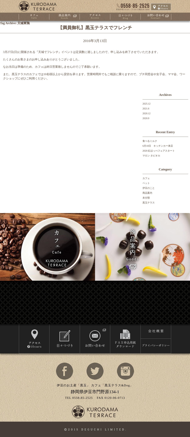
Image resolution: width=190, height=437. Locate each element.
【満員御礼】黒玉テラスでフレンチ (95, 27)
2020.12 (146, 113)
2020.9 (145, 118)
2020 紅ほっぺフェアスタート (158, 150)
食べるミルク (149, 141)
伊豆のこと (148, 188)
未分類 (146, 197)
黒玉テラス (148, 202)
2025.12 (146, 103)
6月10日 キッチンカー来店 (157, 146)
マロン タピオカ (151, 155)
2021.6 (145, 108)
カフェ (146, 178)
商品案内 (147, 193)
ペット (146, 183)
